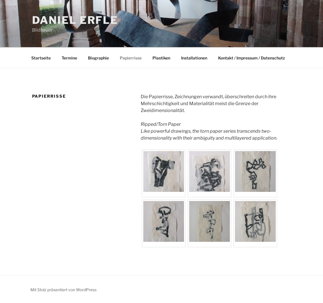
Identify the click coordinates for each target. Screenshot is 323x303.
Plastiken (161, 57)
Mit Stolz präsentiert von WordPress (63, 289)
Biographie (98, 57)
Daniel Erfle (75, 20)
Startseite (41, 57)
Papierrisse (131, 57)
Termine (69, 57)
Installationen (194, 57)
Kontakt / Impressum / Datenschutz (251, 57)
